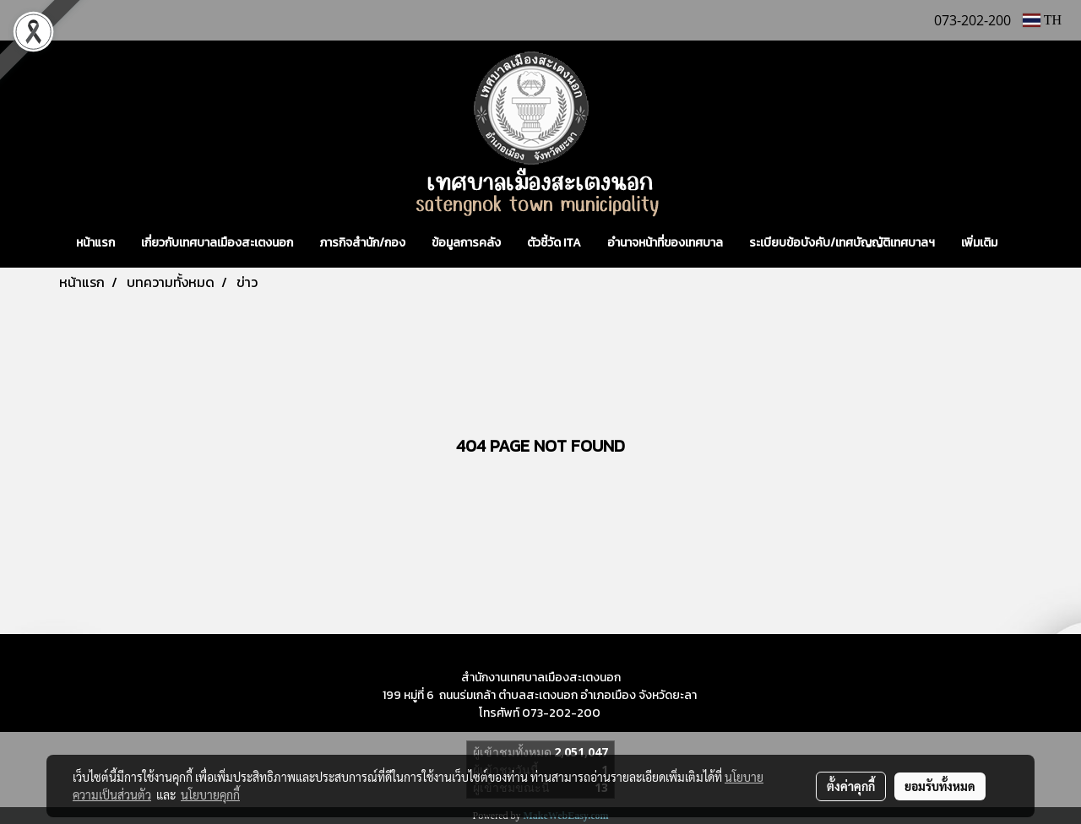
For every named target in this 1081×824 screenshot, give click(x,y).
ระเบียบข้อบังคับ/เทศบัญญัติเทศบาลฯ (842, 243)
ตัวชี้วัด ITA (554, 243)
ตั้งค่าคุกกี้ (851, 786)
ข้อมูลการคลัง (466, 243)
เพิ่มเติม (979, 243)
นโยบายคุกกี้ (210, 794)
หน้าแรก (95, 243)
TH (1042, 20)
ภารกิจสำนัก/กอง (362, 243)
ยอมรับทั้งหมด (939, 786)
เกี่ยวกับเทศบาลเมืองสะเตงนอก (217, 243)
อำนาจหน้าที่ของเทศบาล (665, 243)
